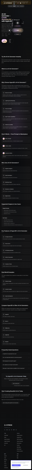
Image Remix (19, 437)
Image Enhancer (19, 435)
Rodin (5, 437)
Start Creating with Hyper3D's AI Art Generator (10, 403)
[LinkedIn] (9, 429)
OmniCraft (6, 443)
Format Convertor (20, 451)
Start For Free (10, 41)
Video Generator (7, 439)
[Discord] (13, 429)
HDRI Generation (20, 439)
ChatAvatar (6, 435)
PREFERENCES (25, 465)
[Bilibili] (16, 429)
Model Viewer (19, 449)
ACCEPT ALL (16, 465)
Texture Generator (20, 441)
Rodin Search (19, 443)
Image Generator (7, 441)
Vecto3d (18, 445)
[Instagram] (11, 429)
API (4, 445)
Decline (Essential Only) (15, 467)
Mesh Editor (19, 447)
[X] (4, 429)
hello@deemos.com (7, 427)
